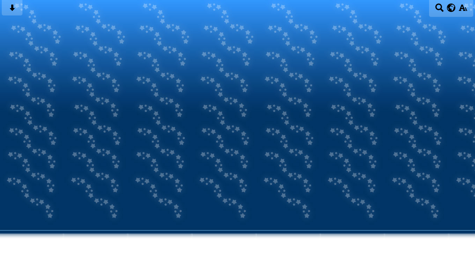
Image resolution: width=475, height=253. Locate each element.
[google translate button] (451, 8)
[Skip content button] (12, 10)
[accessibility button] (463, 10)
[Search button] (439, 10)
